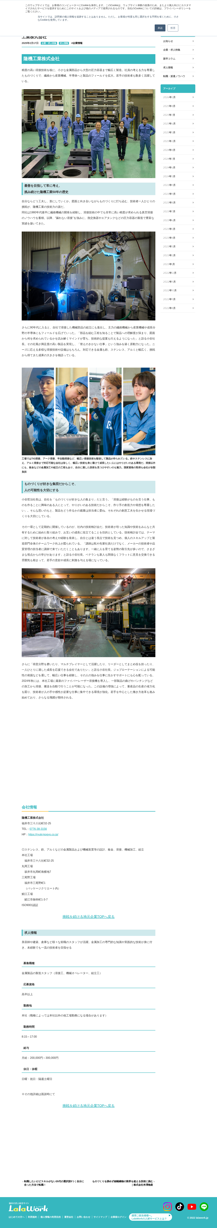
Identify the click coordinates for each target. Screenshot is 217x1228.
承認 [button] (160, 28)
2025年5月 (169, 132)
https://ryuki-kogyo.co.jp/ (43, 834)
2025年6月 (169, 123)
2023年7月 (169, 211)
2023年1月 (169, 264)
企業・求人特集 (49, 43)
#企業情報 (76, 43)
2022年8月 (169, 308)
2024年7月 (169, 159)
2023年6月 (169, 220)
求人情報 (64, 43)
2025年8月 (169, 106)
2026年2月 (169, 97)
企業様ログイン (118, 1217)
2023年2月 (169, 255)
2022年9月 (169, 299)
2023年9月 (169, 194)
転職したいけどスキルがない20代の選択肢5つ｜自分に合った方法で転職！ (54, 1183)
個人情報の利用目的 (50, 1217)
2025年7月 (169, 115)
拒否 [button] (172, 28)
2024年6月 (169, 167)
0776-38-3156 (38, 828)
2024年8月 (169, 150)
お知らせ (168, 41)
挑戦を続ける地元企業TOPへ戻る (88, 917)
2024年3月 (169, 176)
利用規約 (32, 1217)
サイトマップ (100, 1217)
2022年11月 (169, 281)
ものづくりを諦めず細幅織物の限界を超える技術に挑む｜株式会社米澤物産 (122, 1183)
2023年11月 (169, 185)
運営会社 (68, 1217)
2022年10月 (170, 290)
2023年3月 (169, 246)
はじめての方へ (16, 1217)
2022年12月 (169, 273)
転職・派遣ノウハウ (174, 76)
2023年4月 (169, 238)
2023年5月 (169, 229)
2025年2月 (169, 141)
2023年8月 (169, 202)
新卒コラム (169, 58)
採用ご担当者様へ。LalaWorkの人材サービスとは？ (149, 1217)
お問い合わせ (83, 1217)
